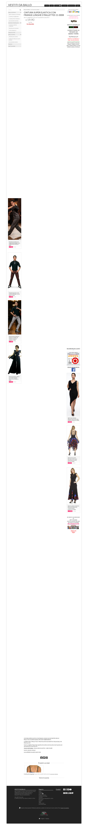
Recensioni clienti (42, 804)
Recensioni (71, 5)
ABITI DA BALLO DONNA (14, 14)
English (43, 818)
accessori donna (54, 774)
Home (46, 5)
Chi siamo (41, 797)
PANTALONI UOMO (13, 36)
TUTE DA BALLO (12, 30)
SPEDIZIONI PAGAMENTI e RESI (46, 798)
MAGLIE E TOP (11, 32)
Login (51, 5)
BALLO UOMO (11, 34)
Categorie (41, 792)
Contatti (65, 5)
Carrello (57, 5)
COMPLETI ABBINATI (14, 16)
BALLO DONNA (27, 9)
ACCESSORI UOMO (13, 42)
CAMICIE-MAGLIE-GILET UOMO (14, 39)
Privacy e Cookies (42, 795)
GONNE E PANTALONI (13, 23)
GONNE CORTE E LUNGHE (13, 25)
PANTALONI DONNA (13, 28)
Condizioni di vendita (43, 796)
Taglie (77, 5)
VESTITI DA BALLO (20, 5)
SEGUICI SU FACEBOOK (73, 367)
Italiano (47, 818)
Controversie (41, 803)
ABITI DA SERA (11, 46)
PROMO (10, 44)
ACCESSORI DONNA (35, 9)
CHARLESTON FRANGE (14, 18)
